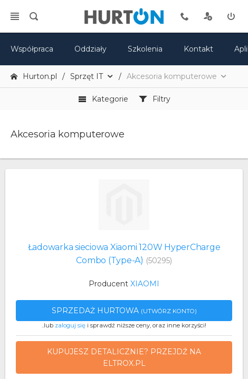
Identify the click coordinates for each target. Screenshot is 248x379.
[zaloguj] (231, 16)
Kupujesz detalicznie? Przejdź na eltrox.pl (124, 357)
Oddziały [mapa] (90, 49)
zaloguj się (70, 325)
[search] (33, 16)
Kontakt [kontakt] (198, 49)
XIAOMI (144, 283)
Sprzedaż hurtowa (124, 310)
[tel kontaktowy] (184, 16)
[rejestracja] (208, 16)
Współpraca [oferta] (32, 49)
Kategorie (103, 99)
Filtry (154, 99)
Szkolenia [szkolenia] (145, 49)
